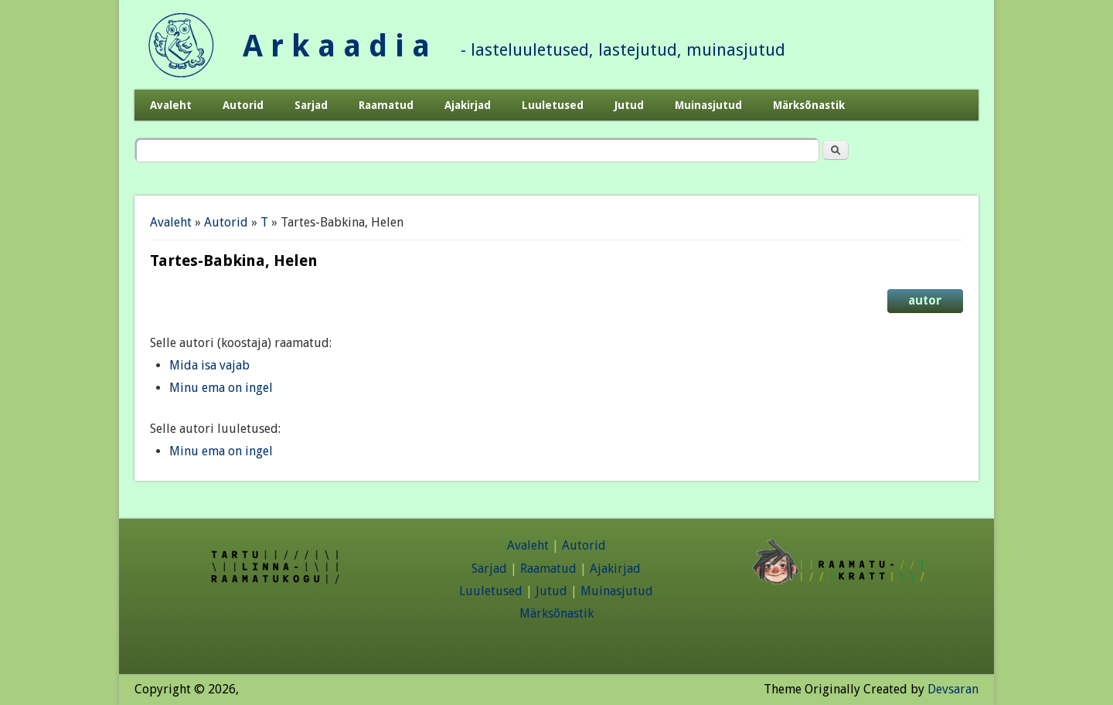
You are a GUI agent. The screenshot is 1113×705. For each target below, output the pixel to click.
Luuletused (553, 105)
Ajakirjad (467, 105)
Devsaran (953, 689)
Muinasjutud (708, 105)
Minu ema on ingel (221, 387)
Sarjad (311, 105)
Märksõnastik (809, 105)
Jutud (629, 105)
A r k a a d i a (336, 46)
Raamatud (386, 105)
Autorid (243, 105)
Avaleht (171, 105)
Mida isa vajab (209, 365)
